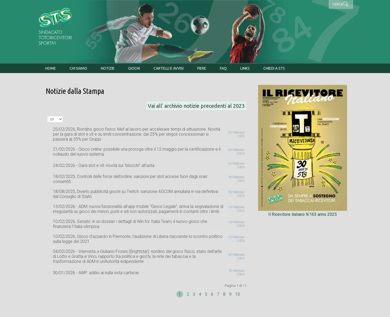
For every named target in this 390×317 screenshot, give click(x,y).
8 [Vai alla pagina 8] (224, 294)
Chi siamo (78, 68)
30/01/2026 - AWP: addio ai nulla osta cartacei (96, 272)
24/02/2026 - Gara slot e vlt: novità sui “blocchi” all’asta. (104, 165)
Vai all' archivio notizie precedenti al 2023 (196, 106)
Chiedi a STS (274, 68)
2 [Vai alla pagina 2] (188, 294)
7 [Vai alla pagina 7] (218, 294)
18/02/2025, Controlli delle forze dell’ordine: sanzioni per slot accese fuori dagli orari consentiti (130, 179)
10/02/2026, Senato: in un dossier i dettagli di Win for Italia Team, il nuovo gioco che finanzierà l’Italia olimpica (130, 224)
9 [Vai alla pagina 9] (231, 294)
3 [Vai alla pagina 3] (194, 294)
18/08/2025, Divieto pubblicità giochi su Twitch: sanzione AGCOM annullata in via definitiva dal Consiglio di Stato (135, 194)
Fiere (201, 68)
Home (50, 68)
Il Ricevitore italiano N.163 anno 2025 (302, 212)
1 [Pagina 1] (180, 294)
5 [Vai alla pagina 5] (206, 294)
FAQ (223, 68)
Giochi (134, 68)
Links (245, 68)
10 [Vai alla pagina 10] (237, 294)
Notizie (108, 68)
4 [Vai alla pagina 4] (200, 294)
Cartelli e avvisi (169, 68)
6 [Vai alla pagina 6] (212, 294)
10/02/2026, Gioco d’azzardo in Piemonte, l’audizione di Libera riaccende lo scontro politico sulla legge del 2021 (138, 239)
